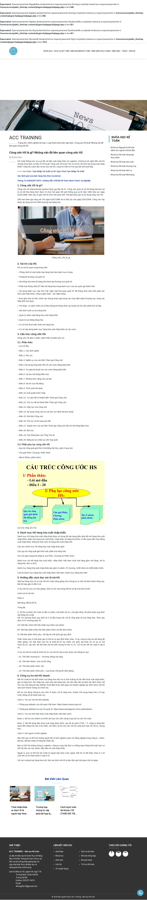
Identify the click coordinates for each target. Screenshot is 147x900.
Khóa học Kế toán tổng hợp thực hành (122, 156)
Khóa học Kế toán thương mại (123, 166)
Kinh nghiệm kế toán (80, 51)
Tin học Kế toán (87, 864)
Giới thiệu (59, 851)
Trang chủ (22, 143)
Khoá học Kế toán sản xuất (122, 162)
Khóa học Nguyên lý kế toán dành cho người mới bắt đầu (123, 148)
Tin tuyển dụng (62, 868)
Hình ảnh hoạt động (101, 51)
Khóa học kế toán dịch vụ (121, 170)
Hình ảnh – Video (120, 51)
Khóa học (48, 51)
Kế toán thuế (86, 860)
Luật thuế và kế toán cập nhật (60, 143)
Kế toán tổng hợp (88, 856)
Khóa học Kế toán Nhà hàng (122, 175)
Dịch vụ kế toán (61, 51)
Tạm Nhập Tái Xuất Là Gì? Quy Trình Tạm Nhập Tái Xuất (58, 171)
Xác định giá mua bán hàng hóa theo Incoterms (39, 176)
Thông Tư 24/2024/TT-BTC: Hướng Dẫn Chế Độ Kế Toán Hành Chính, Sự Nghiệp (54, 181)
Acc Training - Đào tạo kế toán (83, 897)
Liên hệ (132, 51)
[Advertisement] (73, 79)
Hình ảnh (59, 860)
